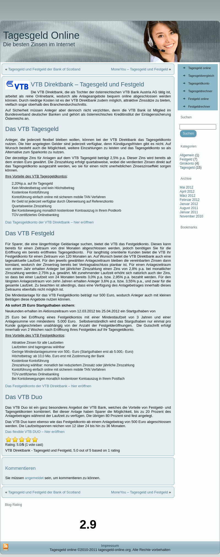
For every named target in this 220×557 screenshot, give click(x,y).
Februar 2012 (189, 200)
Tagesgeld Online (41, 35)
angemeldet (34, 478)
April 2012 (187, 191)
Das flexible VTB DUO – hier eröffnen (35, 432)
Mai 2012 (186, 187)
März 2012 (187, 196)
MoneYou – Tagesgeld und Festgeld (139, 69)
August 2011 (189, 208)
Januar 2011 (189, 212)
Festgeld (186, 159)
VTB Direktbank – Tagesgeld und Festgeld (87, 84)
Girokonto (187, 163)
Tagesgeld (187, 168)
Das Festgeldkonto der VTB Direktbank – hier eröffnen (48, 386)
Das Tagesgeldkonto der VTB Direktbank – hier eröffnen (49, 222)
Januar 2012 (189, 204)
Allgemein (187, 155)
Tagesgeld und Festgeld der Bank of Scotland (44, 69)
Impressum (110, 546)
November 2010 (191, 216)
